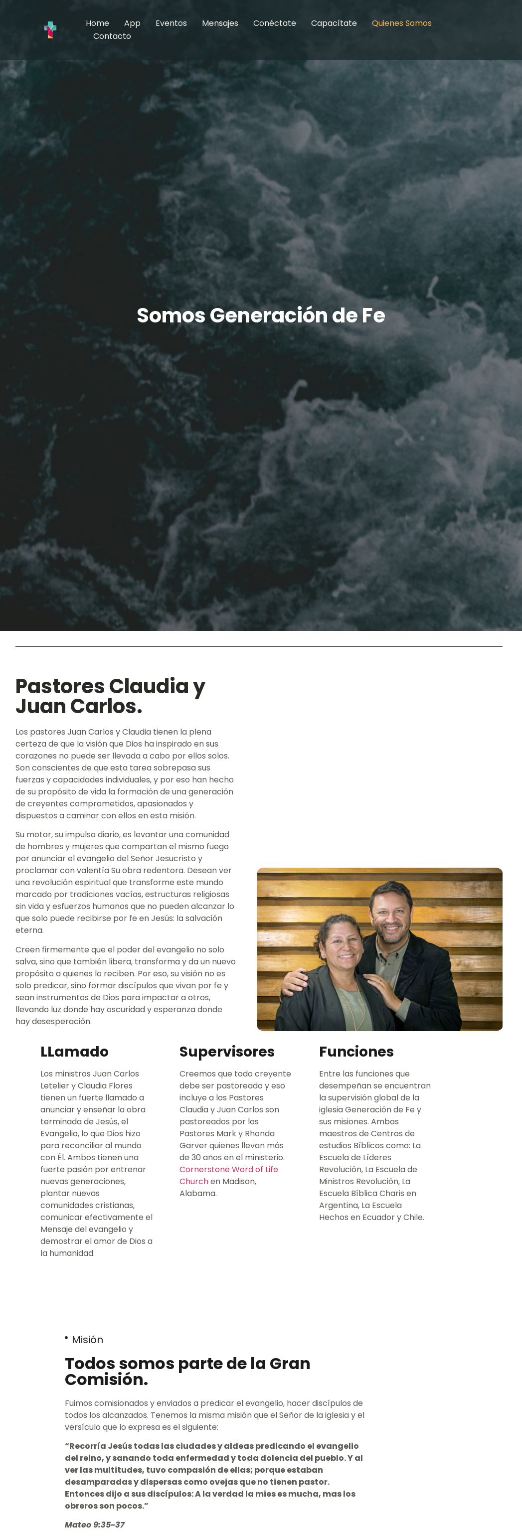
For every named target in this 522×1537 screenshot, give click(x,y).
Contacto (112, 36)
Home (97, 23)
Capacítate (334, 23)
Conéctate (274, 23)
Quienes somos (402, 23)
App (132, 23)
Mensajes (220, 23)
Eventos (171, 23)
